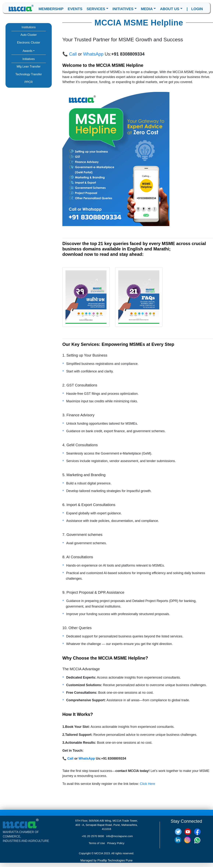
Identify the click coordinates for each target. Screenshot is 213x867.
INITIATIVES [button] (123, 9)
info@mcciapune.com (119, 836)
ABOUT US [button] (169, 9)
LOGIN (197, 9)
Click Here (147, 784)
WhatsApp (93, 53)
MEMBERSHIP (50, 9)
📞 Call (69, 53)
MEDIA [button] (147, 9)
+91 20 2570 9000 (93, 836)
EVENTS (75, 9)
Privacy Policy (115, 843)
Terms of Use (97, 843)
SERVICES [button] (96, 9)
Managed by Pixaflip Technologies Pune (106, 860)
